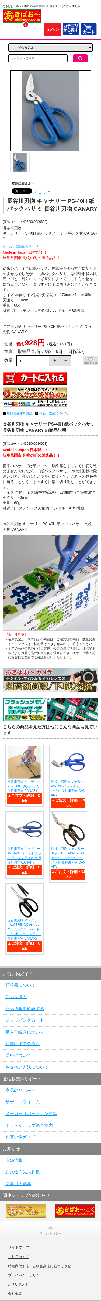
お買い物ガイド (20, 1137)
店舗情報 (14, 1160)
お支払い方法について (26, 1067)
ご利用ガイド (18, 1257)
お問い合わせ (18, 1284)
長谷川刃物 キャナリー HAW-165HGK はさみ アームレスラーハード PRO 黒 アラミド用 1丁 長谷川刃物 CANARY (24, 929)
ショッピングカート (24, 1020)
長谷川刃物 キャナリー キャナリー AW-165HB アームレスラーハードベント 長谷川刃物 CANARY (68, 858)
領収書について (20, 985)
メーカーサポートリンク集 (31, 1113)
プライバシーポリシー (25, 1275)
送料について (18, 1055)
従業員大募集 (18, 1183)
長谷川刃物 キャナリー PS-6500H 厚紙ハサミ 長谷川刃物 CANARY (23, 786)
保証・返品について (53, 413)
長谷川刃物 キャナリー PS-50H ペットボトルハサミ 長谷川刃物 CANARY (68, 788)
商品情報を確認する (24, 1008)
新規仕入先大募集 (22, 1172)
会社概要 (15, 1294)
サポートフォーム (22, 1102)
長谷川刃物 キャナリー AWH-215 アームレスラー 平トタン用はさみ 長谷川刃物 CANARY (24, 855)
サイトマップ (18, 1247)
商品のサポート (20, 1090)
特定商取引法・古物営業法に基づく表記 (39, 1266)
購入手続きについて (24, 1032)
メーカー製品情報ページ (20, 246)
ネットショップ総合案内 (29, 1125)
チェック (42, 192)
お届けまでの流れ (22, 1043)
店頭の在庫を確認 (20, 413)
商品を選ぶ (16, 996)
